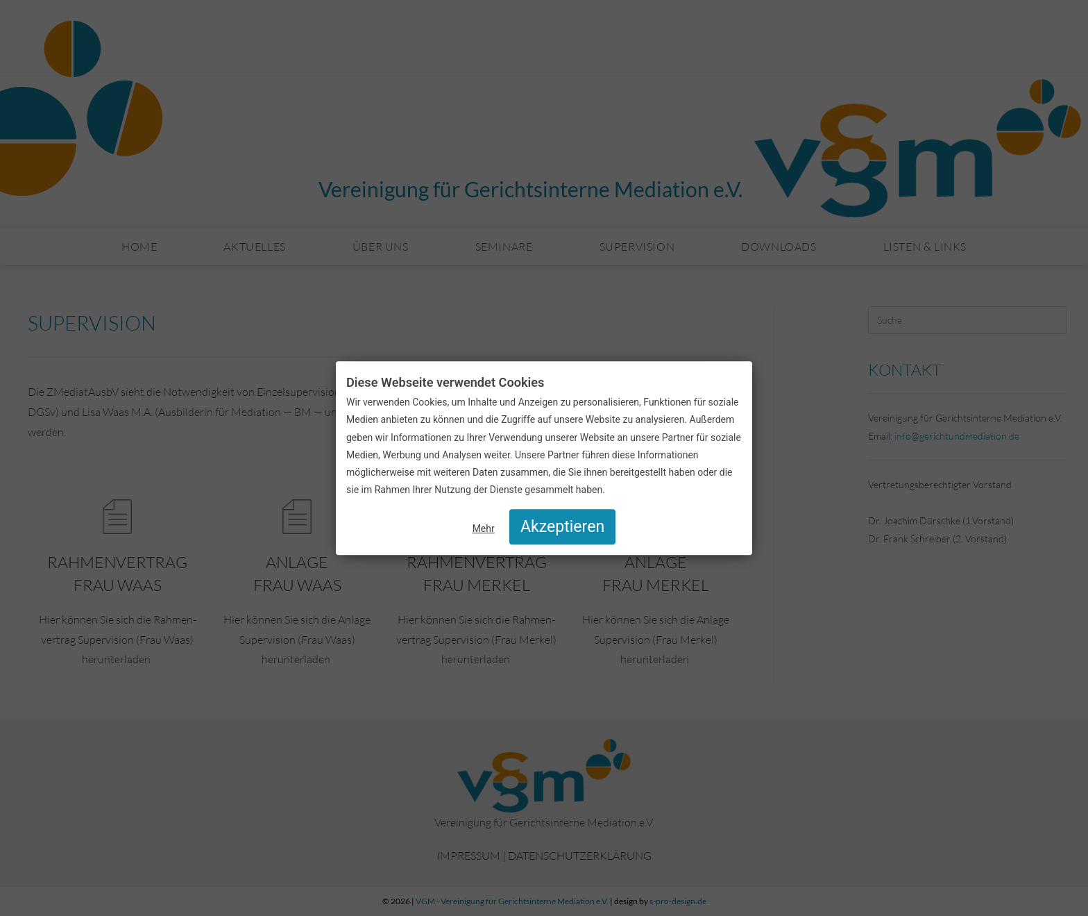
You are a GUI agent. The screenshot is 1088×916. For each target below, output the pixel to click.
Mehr (484, 528)
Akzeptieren (562, 526)
